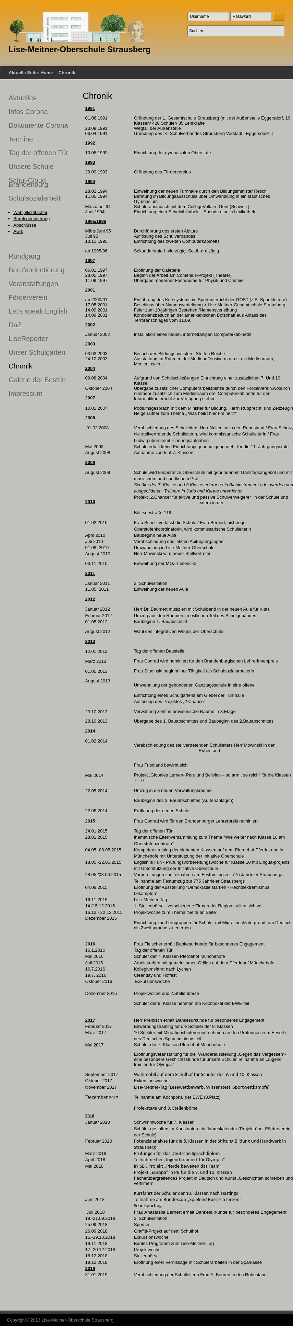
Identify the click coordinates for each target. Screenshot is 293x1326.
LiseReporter (28, 338)
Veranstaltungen (33, 283)
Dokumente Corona (38, 125)
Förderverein (28, 297)
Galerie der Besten (37, 380)
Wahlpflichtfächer (30, 212)
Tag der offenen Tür (38, 153)
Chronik (20, 366)
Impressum (25, 393)
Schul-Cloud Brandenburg (28, 182)
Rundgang (24, 256)
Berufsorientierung (31, 218)
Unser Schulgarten (37, 352)
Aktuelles (22, 98)
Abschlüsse (24, 225)
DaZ (15, 325)
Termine (21, 139)
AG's (18, 231)
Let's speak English (38, 311)
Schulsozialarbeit (34, 198)
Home (46, 72)
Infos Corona (28, 111)
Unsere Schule (31, 166)
